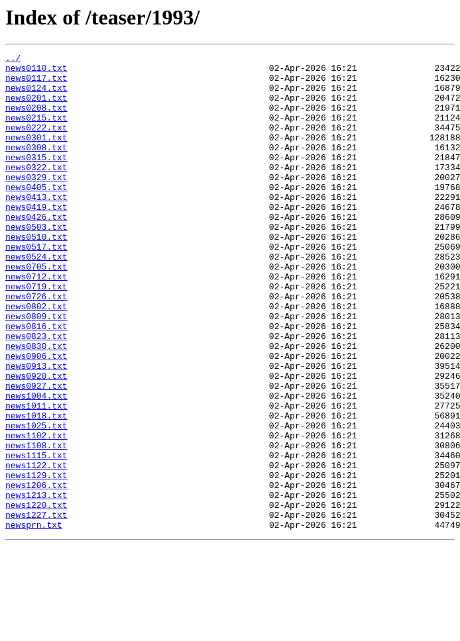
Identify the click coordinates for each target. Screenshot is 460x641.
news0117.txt (36, 83)
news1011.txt (36, 477)
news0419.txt (36, 238)
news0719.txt (36, 334)
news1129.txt (36, 560)
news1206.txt (36, 572)
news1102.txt (36, 512)
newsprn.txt (33, 620)
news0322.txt (36, 191)
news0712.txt (36, 322)
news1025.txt (36, 501)
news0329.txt (36, 203)
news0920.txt (36, 441)
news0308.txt (36, 167)
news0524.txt (36, 298)
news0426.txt (36, 250)
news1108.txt (36, 524)
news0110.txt (36, 71)
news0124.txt (36, 95)
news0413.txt (36, 226)
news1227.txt (36, 608)
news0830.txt (36, 405)
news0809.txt (36, 369)
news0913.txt (36, 429)
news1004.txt (36, 465)
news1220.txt (36, 596)
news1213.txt (36, 584)
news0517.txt (36, 286)
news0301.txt (36, 155)
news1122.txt (36, 548)
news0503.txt (36, 262)
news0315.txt (36, 179)
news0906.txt (36, 417)
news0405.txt (36, 215)
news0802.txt (36, 358)
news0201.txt (36, 107)
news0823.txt (36, 393)
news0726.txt (36, 346)
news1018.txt (36, 489)
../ (13, 60)
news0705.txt (36, 310)
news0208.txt (36, 119)
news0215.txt (36, 131)
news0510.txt (36, 274)
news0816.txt (36, 381)
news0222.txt (36, 143)
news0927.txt (36, 453)
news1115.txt (36, 536)
